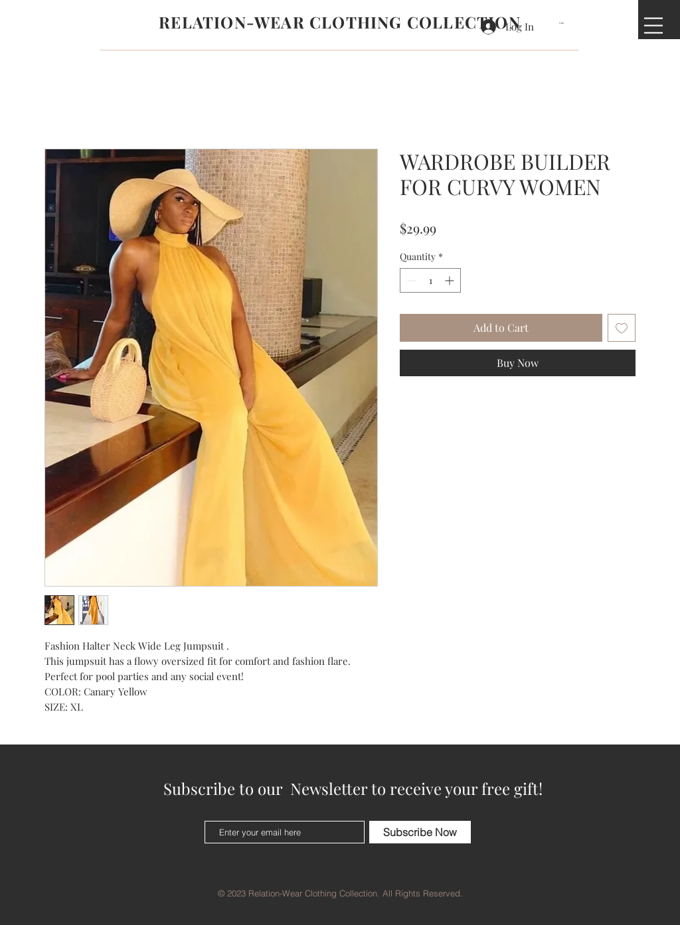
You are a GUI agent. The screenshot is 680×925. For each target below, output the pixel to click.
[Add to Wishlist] (622, 328)
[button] (565, 23)
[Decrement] (410, 280)
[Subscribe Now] (420, 832)
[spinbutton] (430, 280)
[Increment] (450, 280)
